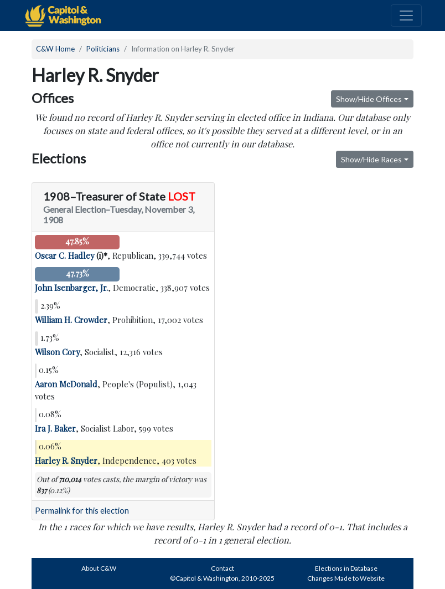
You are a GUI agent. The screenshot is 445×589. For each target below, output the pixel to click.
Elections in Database (346, 568)
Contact (222, 568)
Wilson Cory (57, 351)
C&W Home (55, 48)
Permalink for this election (82, 510)
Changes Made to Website (346, 578)
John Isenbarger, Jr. (71, 287)
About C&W (98, 568)
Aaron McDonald (66, 384)
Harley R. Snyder (66, 460)
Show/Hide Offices (369, 99)
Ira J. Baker (55, 428)
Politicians (103, 48)
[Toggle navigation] (406, 15)
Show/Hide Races (371, 159)
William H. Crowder (71, 319)
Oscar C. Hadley (64, 255)
